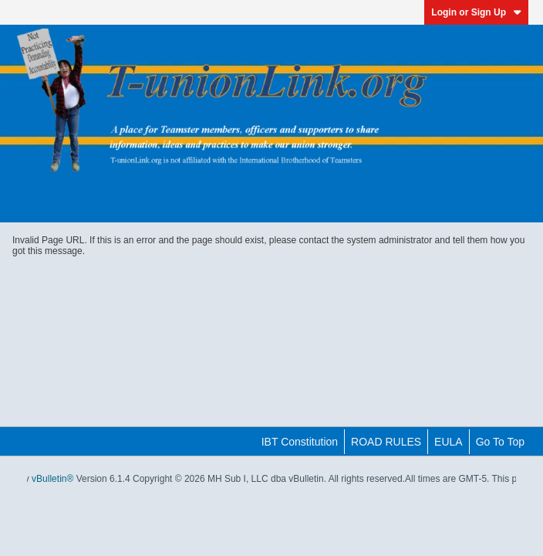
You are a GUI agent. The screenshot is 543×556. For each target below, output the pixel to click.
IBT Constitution (299, 442)
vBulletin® (52, 478)
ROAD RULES (386, 442)
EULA (448, 442)
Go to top (500, 442)
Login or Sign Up (476, 12)
